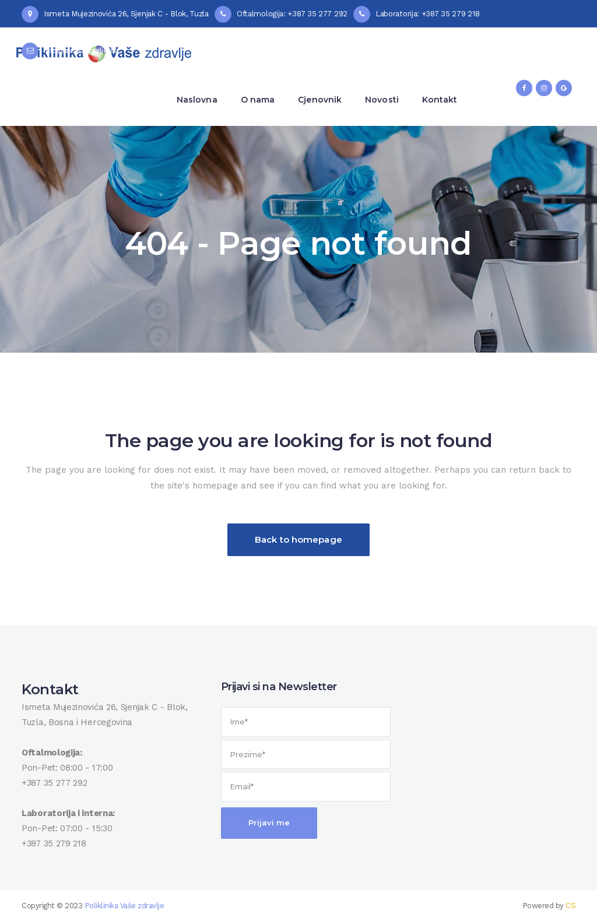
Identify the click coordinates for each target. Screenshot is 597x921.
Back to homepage (298, 539)
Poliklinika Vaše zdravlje (124, 905)
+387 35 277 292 (54, 783)
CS (570, 905)
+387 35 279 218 (54, 843)
